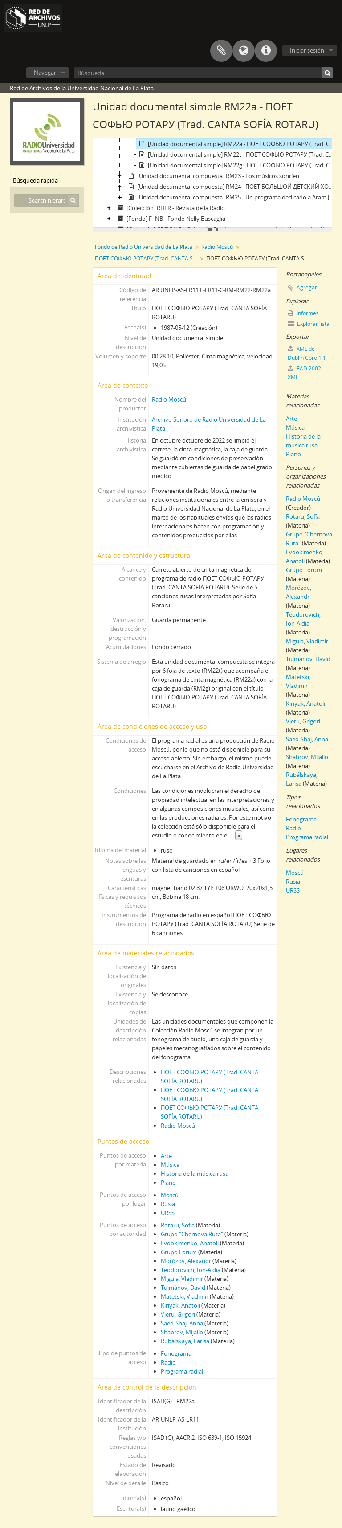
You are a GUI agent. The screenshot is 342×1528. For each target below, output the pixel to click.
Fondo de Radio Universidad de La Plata (143, 247)
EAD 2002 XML (304, 373)
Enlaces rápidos (266, 51)
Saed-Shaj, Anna (182, 1323)
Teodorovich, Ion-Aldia (190, 1270)
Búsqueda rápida (35, 180)
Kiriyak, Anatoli (180, 1305)
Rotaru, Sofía (178, 1225)
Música (170, 1165)
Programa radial (182, 1371)
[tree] (212, 183)
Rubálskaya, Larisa (185, 1341)
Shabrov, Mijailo (182, 1332)
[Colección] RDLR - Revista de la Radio (170, 208)
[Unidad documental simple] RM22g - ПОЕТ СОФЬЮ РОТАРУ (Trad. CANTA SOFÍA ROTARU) (237, 165)
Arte (166, 1156)
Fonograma (176, 1353)
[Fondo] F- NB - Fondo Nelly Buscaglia (170, 218)
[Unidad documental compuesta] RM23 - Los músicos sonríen (212, 176)
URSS (168, 1213)
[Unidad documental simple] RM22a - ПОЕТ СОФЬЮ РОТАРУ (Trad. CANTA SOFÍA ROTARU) (237, 143)
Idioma (243, 51)
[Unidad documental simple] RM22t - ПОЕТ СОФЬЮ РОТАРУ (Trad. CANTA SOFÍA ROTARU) (237, 154)
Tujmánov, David (183, 1288)
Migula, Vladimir (182, 1279)
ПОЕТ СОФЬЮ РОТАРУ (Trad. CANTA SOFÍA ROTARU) (147, 258)
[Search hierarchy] (46, 200)
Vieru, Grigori (178, 1314)
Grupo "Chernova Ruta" (192, 1234)
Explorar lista (309, 324)
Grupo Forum (179, 1252)
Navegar (45, 73)
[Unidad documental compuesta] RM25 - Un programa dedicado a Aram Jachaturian (231, 197)
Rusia (168, 1204)
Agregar (307, 287)
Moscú (170, 1195)
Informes (303, 313)
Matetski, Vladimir (184, 1296)
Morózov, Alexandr (186, 1261)
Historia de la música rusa (194, 1174)
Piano (168, 1183)
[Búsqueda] (203, 72)
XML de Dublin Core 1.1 (307, 353)
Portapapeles (221, 51)
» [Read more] (238, 835)
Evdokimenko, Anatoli (190, 1243)
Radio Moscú (217, 247)
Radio (168, 1362)
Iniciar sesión (307, 50)
